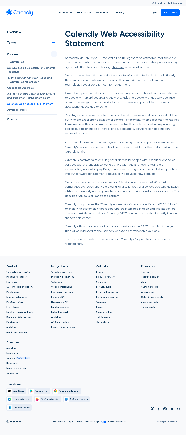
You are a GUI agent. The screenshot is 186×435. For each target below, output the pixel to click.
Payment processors (62, 292)
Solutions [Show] (84, 12)
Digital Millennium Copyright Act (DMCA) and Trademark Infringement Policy (31, 96)
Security (100, 307)
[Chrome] (66, 391)
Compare (101, 302)
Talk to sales (175, 3)
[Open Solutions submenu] (90, 12)
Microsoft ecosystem (62, 277)
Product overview (105, 277)
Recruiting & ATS (60, 302)
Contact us (15, 119)
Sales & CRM (58, 297)
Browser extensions (16, 297)
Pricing (99, 272)
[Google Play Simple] (39, 391)
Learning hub (148, 292)
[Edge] (19, 399)
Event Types (12, 307)
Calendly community (152, 297)
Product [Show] (66, 12)
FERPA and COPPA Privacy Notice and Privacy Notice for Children (29, 79)
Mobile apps (12, 292)
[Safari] (76, 399)
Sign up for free (104, 312)
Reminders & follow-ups (19, 317)
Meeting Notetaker (16, 277)
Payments (11, 282)
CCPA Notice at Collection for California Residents (31, 69)
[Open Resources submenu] (110, 12)
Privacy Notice (15, 61)
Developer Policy (17, 109)
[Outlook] (19, 407)
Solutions (101, 282)
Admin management (17, 332)
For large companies (107, 297)
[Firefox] (47, 399)
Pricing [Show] (120, 12)
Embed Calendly (60, 312)
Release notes (149, 307)
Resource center (150, 277)
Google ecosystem (61, 272)
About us (11, 348)
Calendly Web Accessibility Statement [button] (30, 103)
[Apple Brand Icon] (16, 391)
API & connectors (60, 322)
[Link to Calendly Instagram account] (165, 409)
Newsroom (12, 363)
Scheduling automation (18, 272)
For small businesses (107, 292)
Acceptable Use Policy (20, 87)
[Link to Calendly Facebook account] (159, 409)
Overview (14, 32)
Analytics (11, 327)
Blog (143, 282)
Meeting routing (14, 302)
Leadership (12, 353)
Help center (147, 272)
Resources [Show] (104, 12)
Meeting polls (13, 322)
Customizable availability (19, 287)
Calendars (56, 282)
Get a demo (103, 322)
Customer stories (150, 287)
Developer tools (149, 302)
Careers (10, 358)
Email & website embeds (19, 312)
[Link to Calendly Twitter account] (152, 409)
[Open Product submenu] (71, 12)
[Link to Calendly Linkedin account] (171, 409)
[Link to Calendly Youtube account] (178, 409)
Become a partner (16, 368)
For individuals (103, 287)
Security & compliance (63, 327)
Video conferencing (61, 287)
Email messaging (60, 307)
